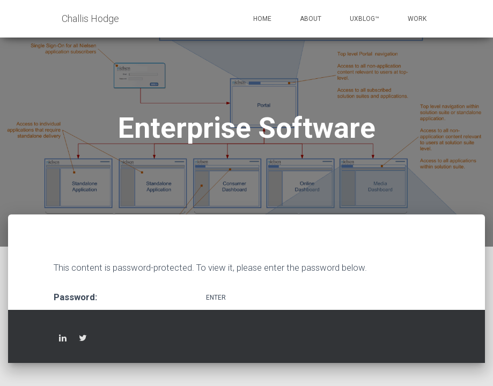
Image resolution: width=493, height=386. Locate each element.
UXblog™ (364, 19)
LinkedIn (63, 339)
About (310, 19)
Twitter (82, 339)
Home (262, 19)
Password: (129, 297)
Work (417, 19)
